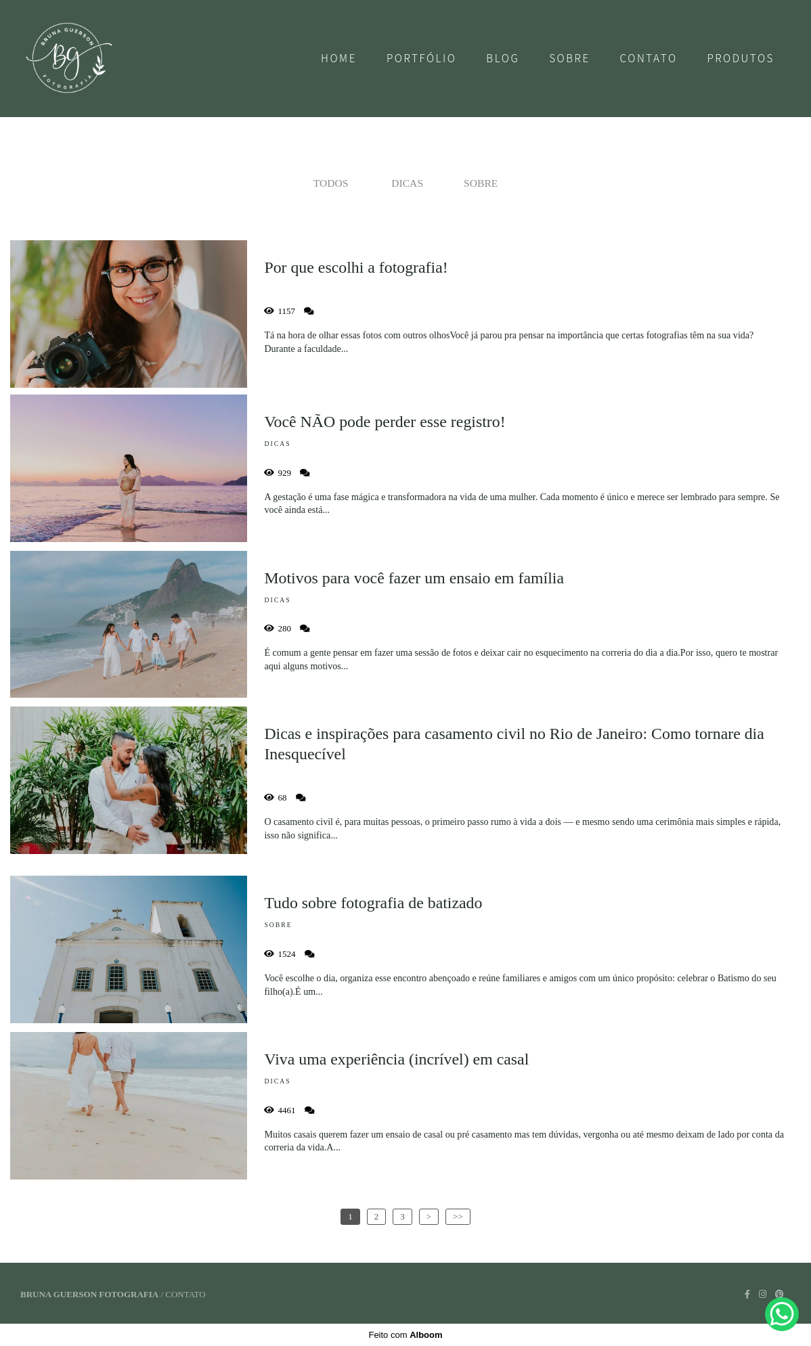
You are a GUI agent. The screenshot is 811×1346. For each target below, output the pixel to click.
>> (458, 1216)
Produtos (740, 58)
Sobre (569, 58)
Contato (649, 58)
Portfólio (422, 58)
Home (339, 58)
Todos (331, 183)
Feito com (405, 1335)
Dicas (407, 183)
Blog (502, 58)
